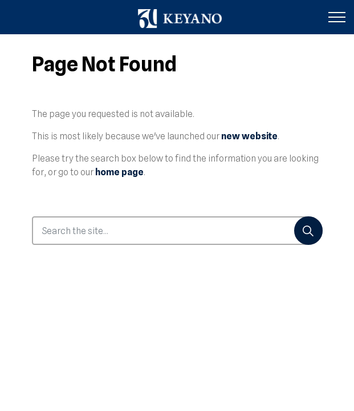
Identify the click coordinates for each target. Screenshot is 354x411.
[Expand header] (337, 17)
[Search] (308, 230)
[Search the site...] (177, 230)
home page (119, 172)
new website (249, 136)
